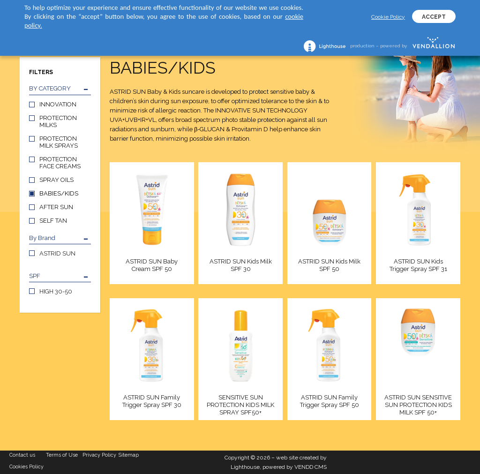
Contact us (22, 455)
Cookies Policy (26, 467)
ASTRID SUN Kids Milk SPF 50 (329, 265)
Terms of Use (62, 455)
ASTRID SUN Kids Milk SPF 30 (241, 265)
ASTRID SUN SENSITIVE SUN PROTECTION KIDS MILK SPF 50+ (418, 405)
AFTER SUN (56, 207)
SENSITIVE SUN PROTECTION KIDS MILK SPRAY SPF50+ (240, 405)
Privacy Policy (99, 455)
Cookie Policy (388, 17)
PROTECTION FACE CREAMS (60, 163)
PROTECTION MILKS (58, 121)
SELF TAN (53, 220)
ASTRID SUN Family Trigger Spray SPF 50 (329, 401)
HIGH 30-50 (55, 291)
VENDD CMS (310, 467)
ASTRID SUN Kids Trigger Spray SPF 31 (418, 265)
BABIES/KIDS (58, 193)
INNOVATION (57, 104)
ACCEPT (434, 17)
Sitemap (129, 455)
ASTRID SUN (57, 253)
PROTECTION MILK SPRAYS (58, 142)
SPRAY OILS (56, 179)
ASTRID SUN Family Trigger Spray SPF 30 (151, 401)
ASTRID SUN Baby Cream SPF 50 (152, 265)
